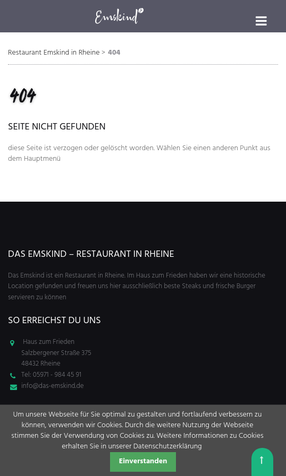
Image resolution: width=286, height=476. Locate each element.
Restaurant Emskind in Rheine (54, 53)
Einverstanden (143, 461)
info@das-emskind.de (52, 386)
